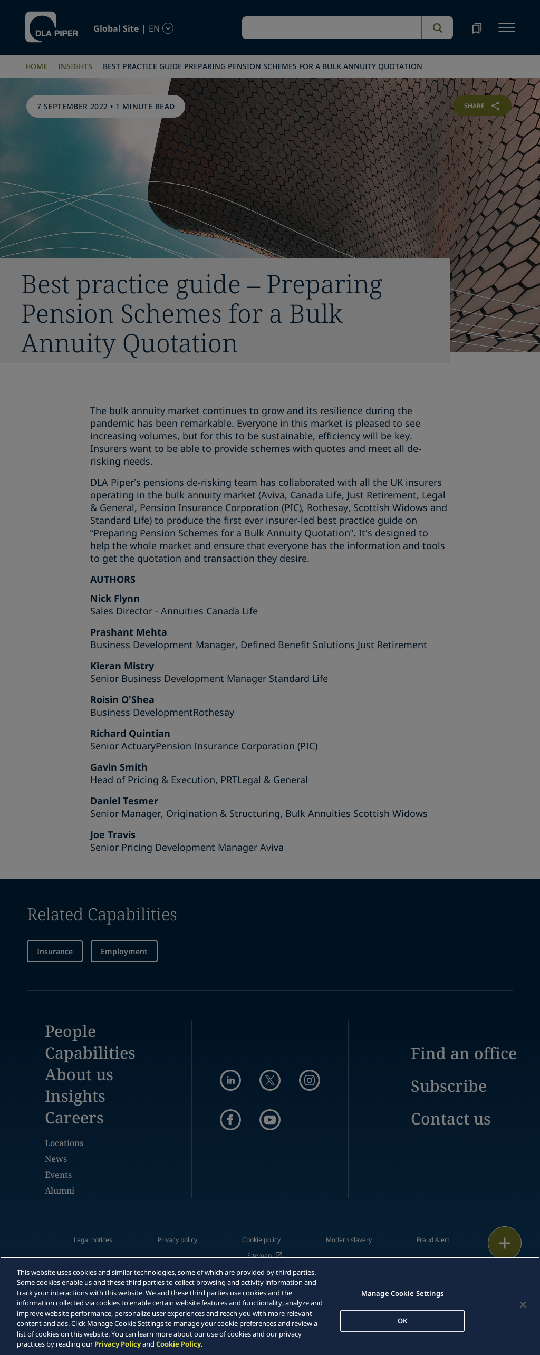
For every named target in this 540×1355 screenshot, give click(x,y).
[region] (270, 1306)
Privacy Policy (117, 1344)
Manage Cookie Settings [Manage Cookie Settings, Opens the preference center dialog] (402, 1293)
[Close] (523, 1304)
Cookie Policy (178, 1344)
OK (402, 1320)
